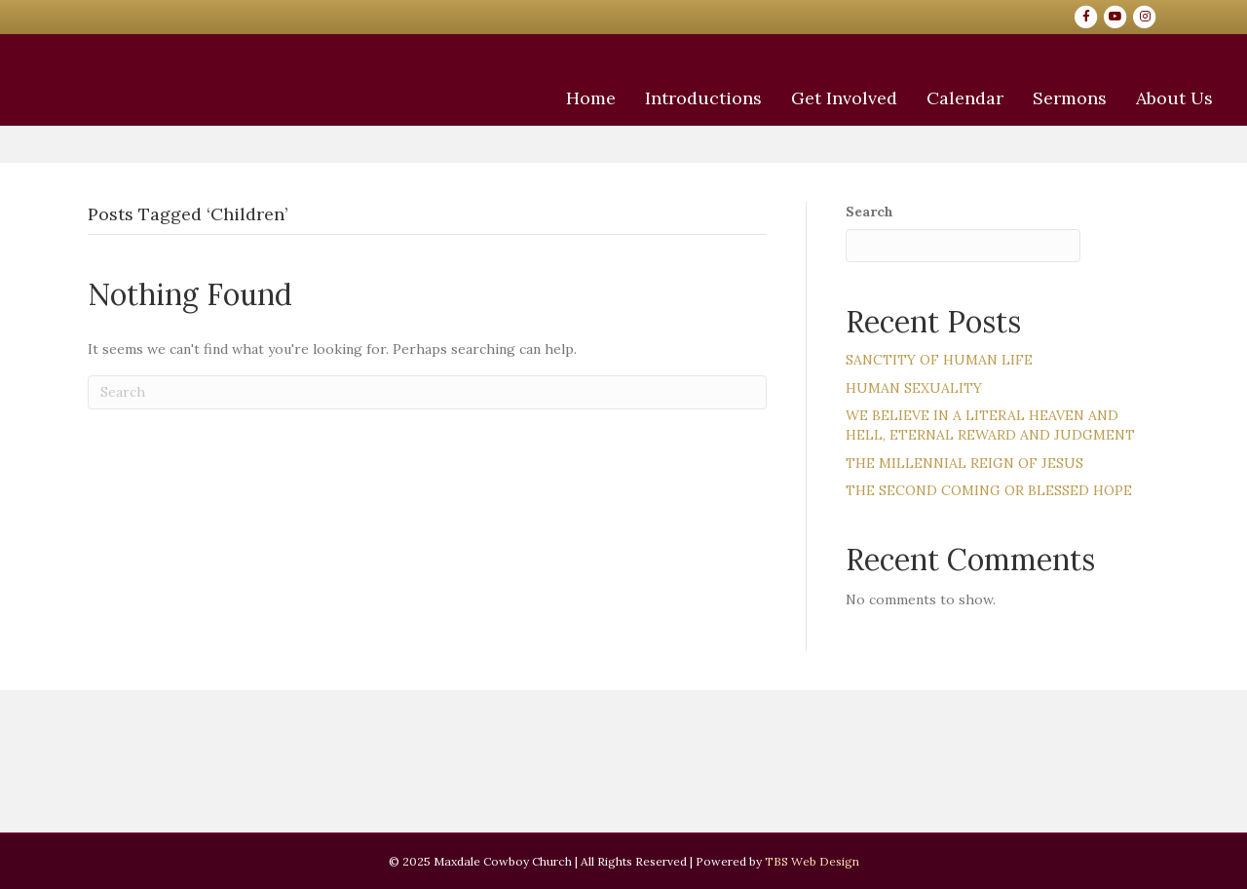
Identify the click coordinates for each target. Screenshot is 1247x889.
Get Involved (776, 168)
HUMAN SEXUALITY (914, 388)
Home (523, 168)
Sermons (1001, 168)
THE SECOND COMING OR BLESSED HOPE (989, 490)
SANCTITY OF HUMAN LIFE (939, 359)
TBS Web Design (812, 861)
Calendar (896, 168)
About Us (1106, 168)
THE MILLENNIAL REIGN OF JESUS (964, 463)
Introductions (635, 168)
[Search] (427, 392)
